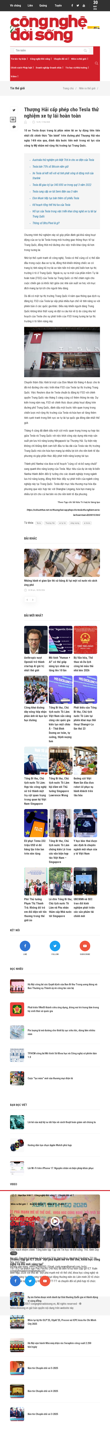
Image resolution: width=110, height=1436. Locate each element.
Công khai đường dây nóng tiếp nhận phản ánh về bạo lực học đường (36, 714)
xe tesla (87, 523)
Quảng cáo (43, 6)
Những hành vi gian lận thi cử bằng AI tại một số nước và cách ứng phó (60, 583)
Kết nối (15, 930)
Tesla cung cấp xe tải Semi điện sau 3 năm (55, 191)
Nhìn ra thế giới (78, 59)
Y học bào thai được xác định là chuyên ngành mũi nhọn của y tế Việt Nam (85, 847)
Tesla (39, 523)
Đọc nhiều (16, 969)
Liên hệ (30, 6)
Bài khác (30, 538)
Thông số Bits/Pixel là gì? (45, 223)
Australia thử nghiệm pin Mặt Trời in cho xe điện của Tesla (63, 160)
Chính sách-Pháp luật (21, 67)
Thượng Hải (50, 523)
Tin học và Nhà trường (76, 67)
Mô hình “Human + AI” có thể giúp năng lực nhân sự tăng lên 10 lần (59, 664)
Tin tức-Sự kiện (18, 59)
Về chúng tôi (15, 6)
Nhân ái (50, 1204)
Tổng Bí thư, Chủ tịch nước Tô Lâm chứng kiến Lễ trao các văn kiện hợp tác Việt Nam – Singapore (60, 851)
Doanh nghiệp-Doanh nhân (49, 67)
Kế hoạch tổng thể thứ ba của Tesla (51, 205)
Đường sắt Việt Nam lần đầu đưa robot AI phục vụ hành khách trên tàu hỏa (84, 787)
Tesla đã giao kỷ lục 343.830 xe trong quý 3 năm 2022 (61, 185)
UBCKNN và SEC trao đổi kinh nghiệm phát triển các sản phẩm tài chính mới (84, 908)
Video (14, 76)
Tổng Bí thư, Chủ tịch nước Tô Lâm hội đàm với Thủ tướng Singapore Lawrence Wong (59, 787)
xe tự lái (62, 523)
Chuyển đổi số (60, 59)
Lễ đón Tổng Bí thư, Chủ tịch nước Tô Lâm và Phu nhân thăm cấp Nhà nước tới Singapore (60, 908)
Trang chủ (68, 88)
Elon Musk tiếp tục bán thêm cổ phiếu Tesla (55, 198)
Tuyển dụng (58, 6)
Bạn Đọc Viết (24, 1195)
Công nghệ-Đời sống (40, 59)
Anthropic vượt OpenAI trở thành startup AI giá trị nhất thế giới (34, 664)
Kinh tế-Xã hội (36, 1204)
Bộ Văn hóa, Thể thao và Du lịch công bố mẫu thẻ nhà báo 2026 (83, 664)
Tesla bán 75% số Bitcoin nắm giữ (50, 166)
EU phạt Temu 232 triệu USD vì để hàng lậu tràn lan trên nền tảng (34, 847)
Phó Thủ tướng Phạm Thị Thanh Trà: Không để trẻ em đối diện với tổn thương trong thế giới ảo (35, 910)
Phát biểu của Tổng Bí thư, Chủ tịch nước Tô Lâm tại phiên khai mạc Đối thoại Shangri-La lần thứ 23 (85, 718)
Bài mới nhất (33, 615)
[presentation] (27, 599)
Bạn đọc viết (18, 1105)
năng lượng (74, 523)
